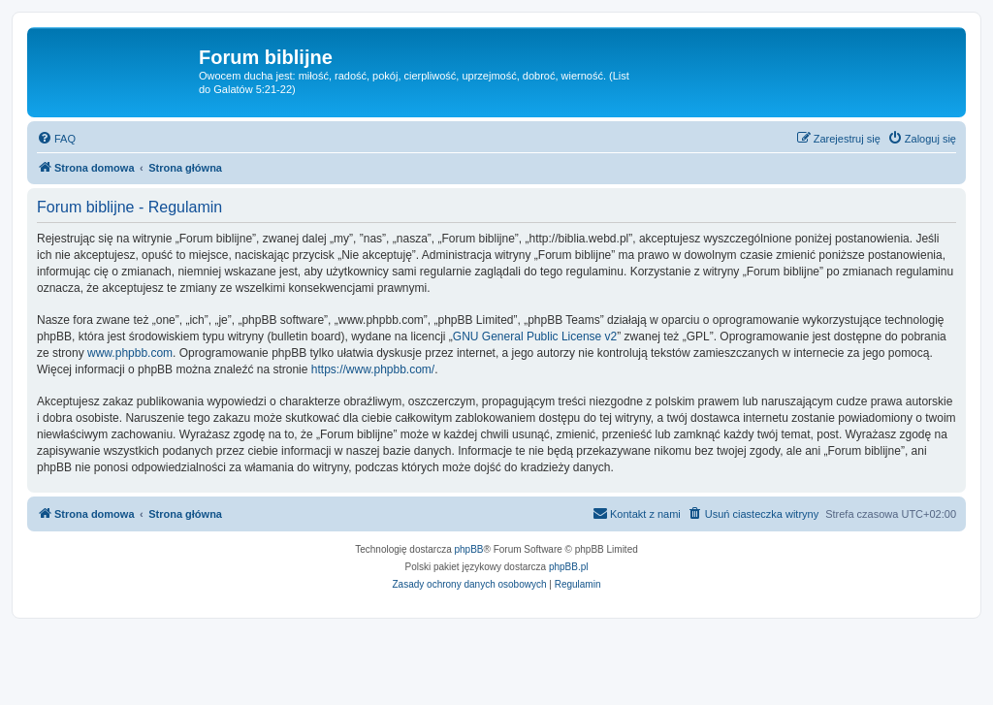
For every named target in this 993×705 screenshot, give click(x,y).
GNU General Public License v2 (535, 336)
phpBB (469, 549)
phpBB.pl (569, 566)
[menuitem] (56, 138)
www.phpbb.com (130, 353)
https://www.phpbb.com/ (372, 369)
